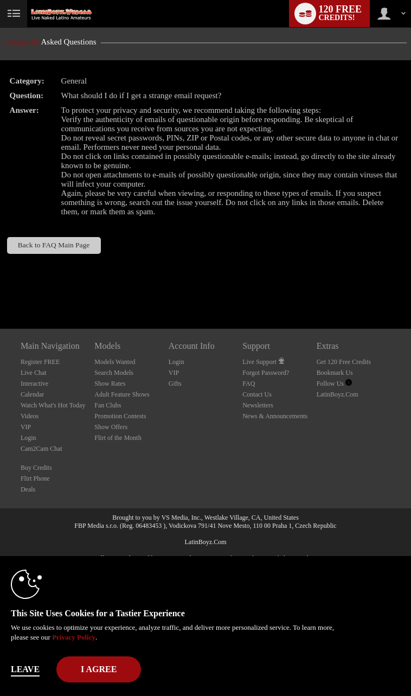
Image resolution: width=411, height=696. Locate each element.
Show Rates (109, 383)
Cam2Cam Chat (41, 448)
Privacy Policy (73, 637)
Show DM (0, 288)
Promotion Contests (120, 416)
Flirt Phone (35, 478)
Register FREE (40, 362)
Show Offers (110, 427)
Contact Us (257, 394)
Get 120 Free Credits (344, 362)
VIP (26, 427)
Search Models (113, 372)
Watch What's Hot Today (53, 405)
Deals (28, 489)
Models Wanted (114, 362)
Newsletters (257, 405)
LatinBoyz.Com (337, 394)
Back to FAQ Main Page (53, 245)
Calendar (32, 394)
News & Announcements (274, 416)
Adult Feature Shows (121, 394)
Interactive (34, 383)
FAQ (248, 383)
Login (28, 438)
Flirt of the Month (117, 438)
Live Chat (34, 372)
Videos (29, 416)
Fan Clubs (107, 405)
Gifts (175, 383)
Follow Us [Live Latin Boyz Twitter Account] (334, 383)
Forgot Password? (265, 372)
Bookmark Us (335, 372)
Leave (25, 669)
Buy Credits (36, 467)
